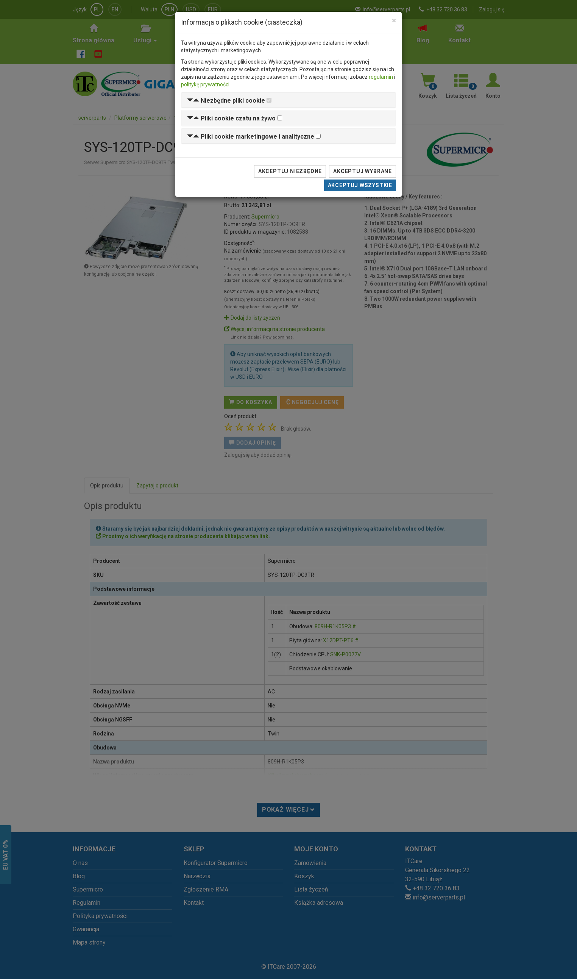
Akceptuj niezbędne (290, 171)
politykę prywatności (205, 84)
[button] (226, 100)
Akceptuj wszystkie (360, 185)
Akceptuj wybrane (362, 171)
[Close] (394, 21)
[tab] (288, 100)
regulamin (381, 77)
